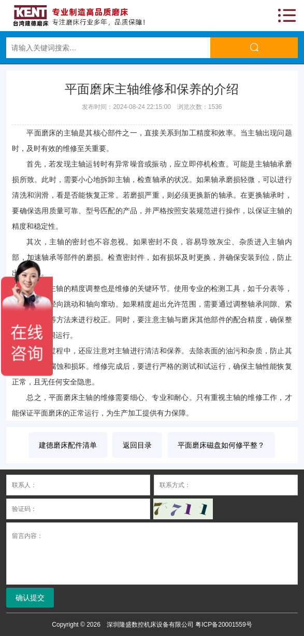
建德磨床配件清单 (68, 445)
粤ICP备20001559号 (223, 624)
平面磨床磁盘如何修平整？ (221, 445)
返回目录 (137, 445)
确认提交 (30, 597)
